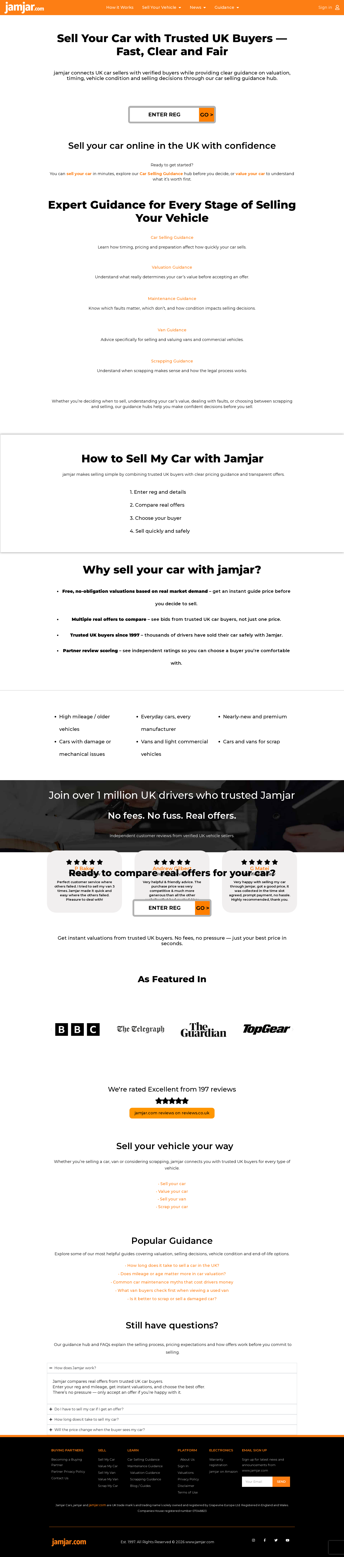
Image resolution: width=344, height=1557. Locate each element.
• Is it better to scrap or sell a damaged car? (172, 1298)
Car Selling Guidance (172, 237)
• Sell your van (172, 1199)
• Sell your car (172, 1183)
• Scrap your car (172, 1206)
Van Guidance (172, 330)
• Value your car (172, 1191)
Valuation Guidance (172, 267)
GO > (206, 115)
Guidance (227, 7)
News (198, 7)
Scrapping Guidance (172, 361)
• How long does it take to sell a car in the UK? (172, 1265)
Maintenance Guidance (172, 298)
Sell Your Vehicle (161, 7)
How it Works (119, 7)
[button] (51, 1029)
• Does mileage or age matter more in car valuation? (172, 1273)
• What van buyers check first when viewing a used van (172, 1290)
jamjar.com (97, 1505)
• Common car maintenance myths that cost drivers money (172, 1282)
